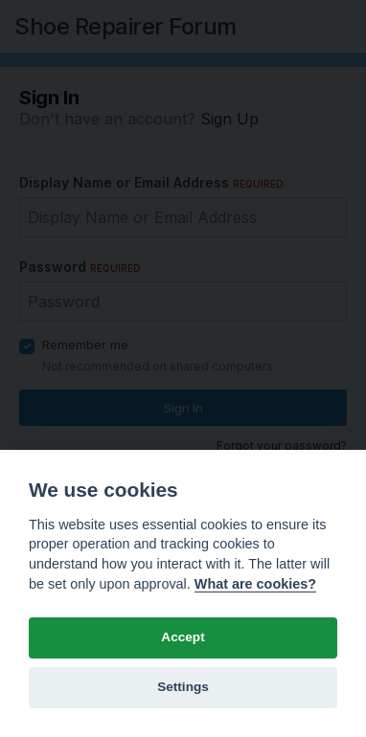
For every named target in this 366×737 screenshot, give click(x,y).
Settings (183, 687)
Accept (182, 637)
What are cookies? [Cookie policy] (255, 584)
